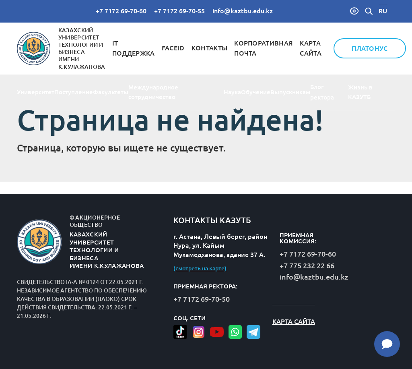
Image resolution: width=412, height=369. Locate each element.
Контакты (210, 48)
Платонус (370, 48)
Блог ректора (322, 92)
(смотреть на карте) (200, 268)
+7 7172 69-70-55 (179, 11)
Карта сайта (293, 321)
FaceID (173, 48)
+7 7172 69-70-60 (121, 11)
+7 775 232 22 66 (307, 265)
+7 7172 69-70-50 (201, 299)
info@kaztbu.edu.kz (242, 11)
